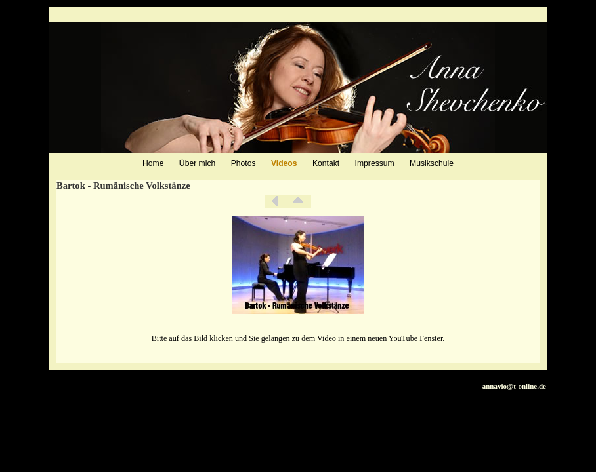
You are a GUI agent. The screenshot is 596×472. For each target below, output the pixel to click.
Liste (298, 201)
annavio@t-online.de (514, 386)
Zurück (275, 201)
